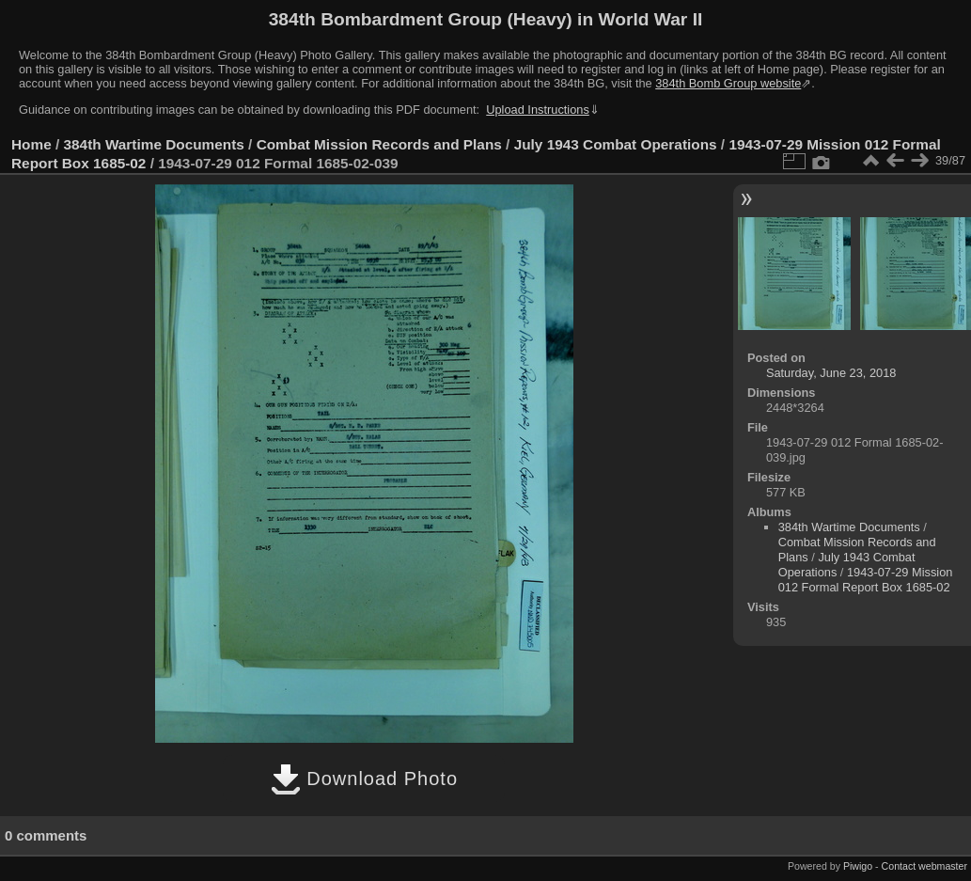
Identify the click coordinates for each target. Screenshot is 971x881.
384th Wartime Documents (154, 144)
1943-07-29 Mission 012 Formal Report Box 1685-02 (865, 579)
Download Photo (364, 778)
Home (31, 144)
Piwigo (857, 866)
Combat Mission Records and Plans (379, 144)
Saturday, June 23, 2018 (831, 373)
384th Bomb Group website (728, 83)
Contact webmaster (924, 866)
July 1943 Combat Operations (615, 144)
